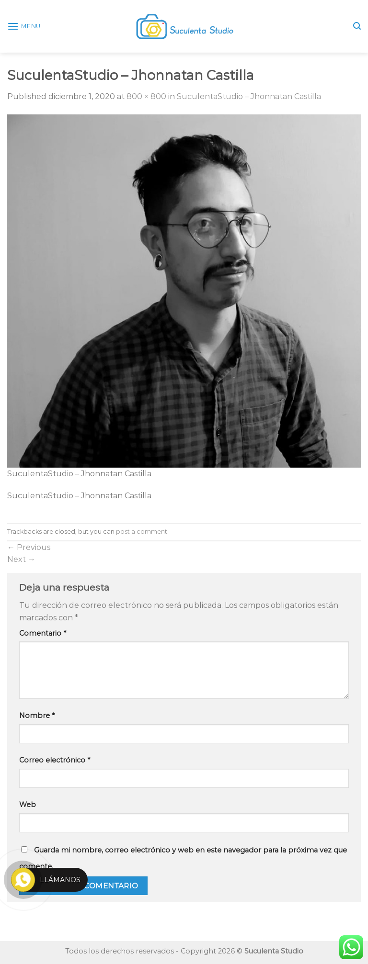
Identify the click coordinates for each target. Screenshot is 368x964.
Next (21, 559)
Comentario (42, 633)
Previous (28, 547)
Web (27, 804)
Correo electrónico (54, 760)
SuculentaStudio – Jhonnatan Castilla (249, 96)
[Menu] (24, 26)
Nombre (37, 715)
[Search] (357, 26)
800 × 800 (146, 96)
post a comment (141, 531)
